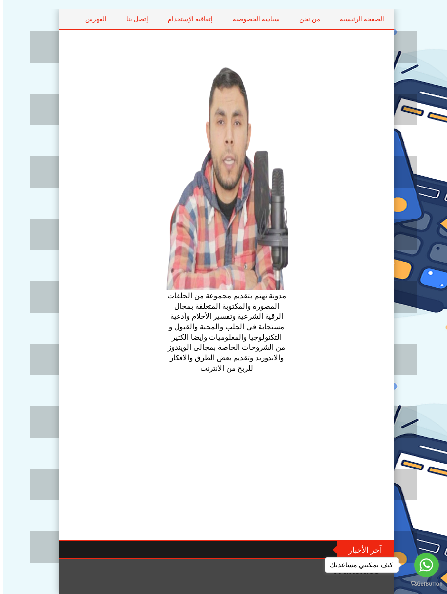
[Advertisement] (224, 457)
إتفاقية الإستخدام (216, 18)
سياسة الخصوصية (282, 18)
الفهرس (122, 18)
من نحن (336, 18)
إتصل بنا (164, 18)
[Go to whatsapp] (423, 565)
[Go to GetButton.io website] (423, 584)
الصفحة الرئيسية (388, 18)
